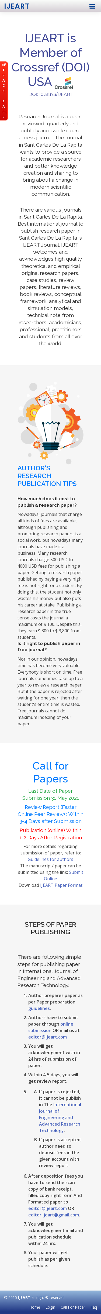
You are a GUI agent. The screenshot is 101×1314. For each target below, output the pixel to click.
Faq (93, 1307)
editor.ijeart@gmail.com (53, 1215)
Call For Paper (73, 1307)
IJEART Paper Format (61, 885)
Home (34, 1307)
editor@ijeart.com (47, 1037)
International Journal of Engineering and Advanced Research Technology (60, 1117)
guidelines (39, 1008)
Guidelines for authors (50, 859)
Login (50, 1307)
